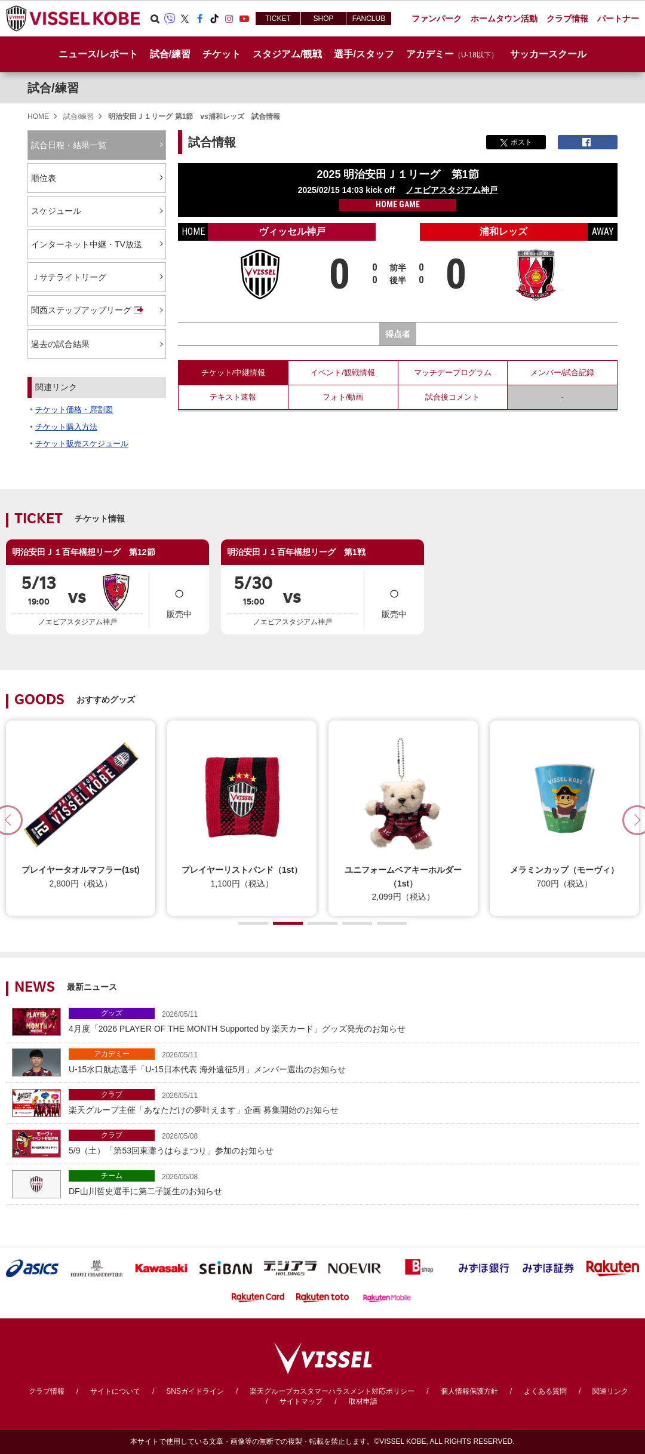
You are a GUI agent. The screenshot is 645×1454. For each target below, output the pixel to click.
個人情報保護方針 (469, 1391)
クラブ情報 (46, 1391)
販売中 (179, 599)
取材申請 (363, 1401)
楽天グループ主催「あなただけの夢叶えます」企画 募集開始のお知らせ (351, 1102)
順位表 (43, 178)
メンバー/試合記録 (562, 372)
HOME (38, 116)
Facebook (199, 18)
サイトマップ (301, 1401)
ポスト (516, 142)
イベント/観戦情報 (343, 372)
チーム (111, 1175)
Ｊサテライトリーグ (68, 277)
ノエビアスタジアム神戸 (451, 190)
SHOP (323, 18)
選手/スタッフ (364, 54)
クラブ (111, 1094)
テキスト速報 (233, 396)
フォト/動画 (343, 396)
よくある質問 (545, 1391)
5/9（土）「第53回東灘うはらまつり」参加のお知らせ (351, 1142)
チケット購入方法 (66, 426)
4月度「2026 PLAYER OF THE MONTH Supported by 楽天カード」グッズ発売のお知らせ (351, 1020)
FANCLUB (368, 18)
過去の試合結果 (60, 344)
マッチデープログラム (453, 372)
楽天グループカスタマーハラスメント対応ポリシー (332, 1391)
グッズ (111, 1013)
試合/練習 (53, 87)
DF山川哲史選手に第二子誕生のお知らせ (351, 1183)
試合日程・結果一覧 (68, 145)
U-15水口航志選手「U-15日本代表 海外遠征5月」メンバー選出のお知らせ (351, 1061)
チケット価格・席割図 (74, 409)
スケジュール (56, 211)
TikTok (214, 18)
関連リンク (610, 1391)
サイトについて (115, 1391)
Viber (169, 18)
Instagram (229, 18)
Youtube (244, 18)
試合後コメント (452, 396)
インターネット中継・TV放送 (86, 244)
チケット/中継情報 (233, 372)
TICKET (278, 18)
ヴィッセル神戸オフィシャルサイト (73, 18)
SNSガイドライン (195, 1391)
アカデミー (112, 1054)
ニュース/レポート (98, 54)
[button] (253, 923)
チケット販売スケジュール (81, 443)
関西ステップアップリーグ (88, 311)
